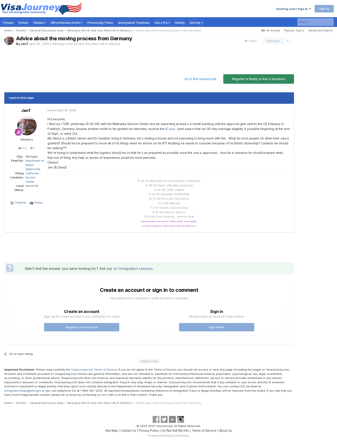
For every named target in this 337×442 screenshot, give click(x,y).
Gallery (180, 22)
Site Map (111, 430)
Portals (23, 22)
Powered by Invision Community (168, 435)
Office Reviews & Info (66, 22)
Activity (196, 22)
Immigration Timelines (134, 22)
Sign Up (324, 8)
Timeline (20, 202)
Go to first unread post (200, 79)
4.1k (22, 148)
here (104, 394)
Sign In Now (216, 327)
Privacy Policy (149, 430)
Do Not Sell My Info (175, 430)
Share (251, 41)
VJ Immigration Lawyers (133, 268)
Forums (8, 22)
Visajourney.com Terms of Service (94, 369)
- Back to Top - (149, 361)
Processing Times (100, 22)
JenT (24, 44)
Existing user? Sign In (293, 9)
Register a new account (82, 327)
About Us (225, 430)
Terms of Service (204, 430)
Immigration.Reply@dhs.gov (22, 390)
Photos (38, 202)
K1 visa (170, 129)
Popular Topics (294, 30)
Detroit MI (31, 185)
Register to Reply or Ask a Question (258, 79)
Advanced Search (320, 30)
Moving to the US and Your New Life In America (86, 44)
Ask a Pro (162, 22)
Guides (39, 22)
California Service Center (31, 177)
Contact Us (128, 430)
